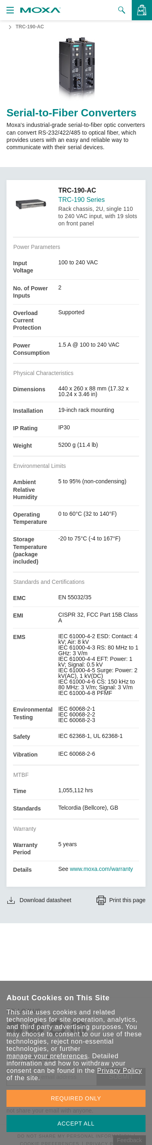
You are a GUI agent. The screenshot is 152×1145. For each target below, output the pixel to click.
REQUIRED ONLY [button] (76, 1098)
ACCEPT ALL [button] (76, 1123)
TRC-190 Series (81, 199)
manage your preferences (47, 1056)
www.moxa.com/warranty (101, 869)
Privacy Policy (119, 1070)
